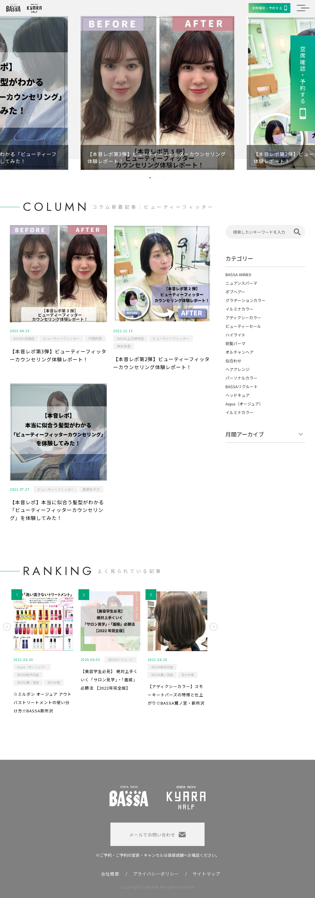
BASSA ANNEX (238, 274)
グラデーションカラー (245, 300)
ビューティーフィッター (61, 338)
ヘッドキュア (237, 395)
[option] (157, 93)
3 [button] (165, 178)
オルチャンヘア (239, 352)
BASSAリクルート (241, 386)
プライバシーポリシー (156, 874)
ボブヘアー (235, 292)
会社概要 (110, 874)
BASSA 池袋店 (24, 338)
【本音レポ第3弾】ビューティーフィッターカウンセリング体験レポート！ (58, 355)
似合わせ (233, 361)
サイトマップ (206, 874)
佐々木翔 (53, 682)
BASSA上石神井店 (130, 338)
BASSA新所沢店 (28, 674)
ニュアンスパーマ (241, 283)
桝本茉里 (123, 346)
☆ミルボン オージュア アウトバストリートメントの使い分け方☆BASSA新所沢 (43, 702)
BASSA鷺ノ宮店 (28, 682)
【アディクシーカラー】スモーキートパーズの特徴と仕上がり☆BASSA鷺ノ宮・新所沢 (176, 694)
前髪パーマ (235, 343)
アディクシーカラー (243, 317)
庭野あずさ (91, 489)
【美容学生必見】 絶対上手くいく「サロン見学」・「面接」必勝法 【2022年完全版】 (109, 679)
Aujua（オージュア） (244, 404)
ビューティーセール (243, 326)
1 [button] (150, 178)
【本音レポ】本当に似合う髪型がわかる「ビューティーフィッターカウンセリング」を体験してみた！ (57, 509)
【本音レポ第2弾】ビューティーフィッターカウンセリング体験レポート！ (161, 363)
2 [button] (157, 178)
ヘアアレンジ (237, 369)
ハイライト (235, 335)
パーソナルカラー (241, 378)
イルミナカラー (239, 309)
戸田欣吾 (95, 338)
